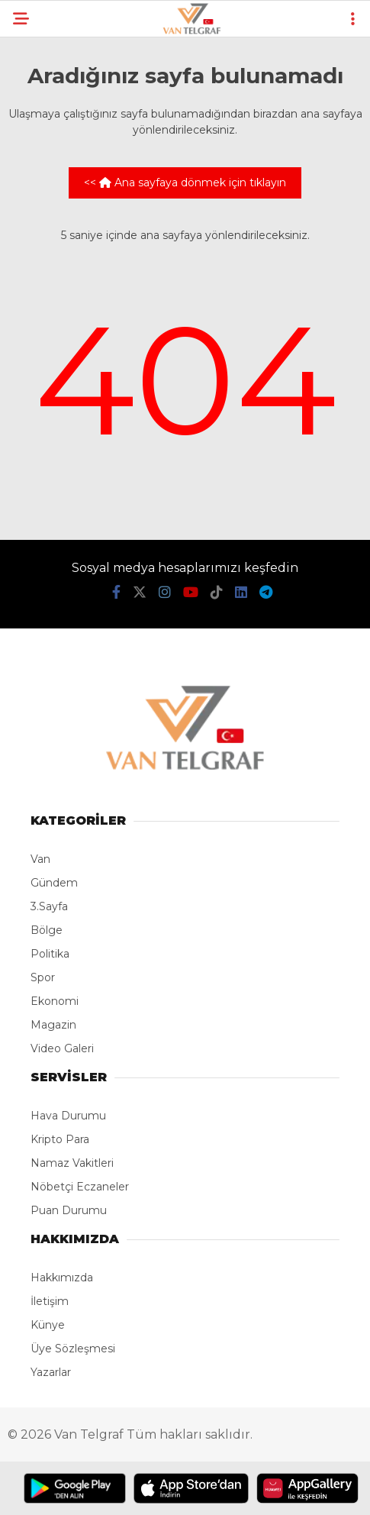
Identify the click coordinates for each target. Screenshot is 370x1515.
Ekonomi (55, 1001)
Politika (50, 954)
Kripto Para (60, 1139)
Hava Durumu (68, 1116)
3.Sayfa (49, 906)
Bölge (47, 930)
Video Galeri (62, 1048)
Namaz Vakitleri (72, 1163)
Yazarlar (51, 1372)
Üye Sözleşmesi (73, 1348)
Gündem (54, 883)
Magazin (53, 1025)
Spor (43, 977)
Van (40, 859)
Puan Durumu (69, 1210)
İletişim (50, 1301)
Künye (48, 1325)
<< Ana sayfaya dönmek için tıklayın (185, 182)
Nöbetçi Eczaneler (80, 1187)
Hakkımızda (62, 1277)
